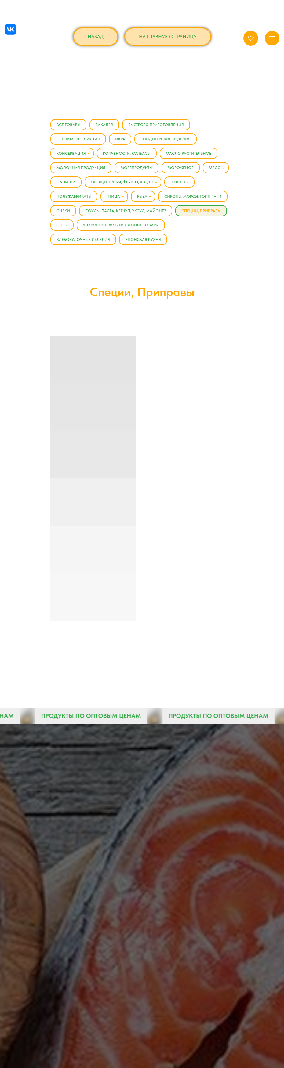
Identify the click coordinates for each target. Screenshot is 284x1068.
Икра (120, 139)
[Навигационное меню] (272, 38)
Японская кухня (143, 239)
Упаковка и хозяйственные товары (121, 225)
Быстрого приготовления (156, 124)
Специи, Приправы (201, 210)
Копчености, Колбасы (127, 153)
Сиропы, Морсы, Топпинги (192, 196)
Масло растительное (188, 153)
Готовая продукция (78, 139)
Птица (113, 196)
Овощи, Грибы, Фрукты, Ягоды (122, 182)
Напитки (65, 182)
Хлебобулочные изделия (83, 239)
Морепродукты (136, 167)
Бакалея (104, 124)
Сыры (61, 225)
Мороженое (181, 167)
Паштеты (179, 182)
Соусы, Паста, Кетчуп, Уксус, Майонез (125, 210)
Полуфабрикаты (73, 196)
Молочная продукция (80, 167)
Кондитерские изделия (165, 139)
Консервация (71, 153)
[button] (251, 38)
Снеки (63, 210)
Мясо (215, 167)
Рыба (142, 196)
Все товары (68, 124)
